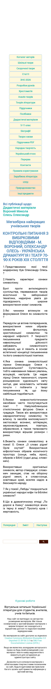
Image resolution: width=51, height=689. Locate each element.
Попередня (9, 525)
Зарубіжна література (25, 176)
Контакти (25, 165)
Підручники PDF (25, 142)
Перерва (25, 159)
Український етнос (25, 153)
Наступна (42, 525)
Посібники (25, 114)
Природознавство (25, 188)
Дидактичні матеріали (25, 119)
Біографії (25, 131)
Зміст (25, 525)
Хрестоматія (25, 91)
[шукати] (20, 542)
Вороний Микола (15, 211)
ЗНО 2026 (25, 79)
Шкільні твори (25, 62)
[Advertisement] (25, 26)
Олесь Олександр (16, 215)
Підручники (25, 108)
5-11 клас (25, 125)
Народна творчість (25, 148)
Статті (25, 74)
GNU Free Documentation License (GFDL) (26, 641)
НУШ (25, 182)
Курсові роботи (25, 600)
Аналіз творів (25, 97)
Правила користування (25, 170)
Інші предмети (25, 193)
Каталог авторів (25, 57)
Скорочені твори (26, 68)
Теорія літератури (25, 102)
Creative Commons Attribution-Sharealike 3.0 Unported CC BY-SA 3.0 (25, 639)
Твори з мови (25, 136)
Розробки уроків (25, 85)
